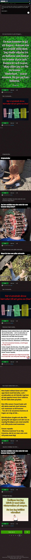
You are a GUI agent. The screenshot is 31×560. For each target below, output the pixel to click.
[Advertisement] (15, 23)
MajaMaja (12, 125)
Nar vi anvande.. (7, 289)
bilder (11, 3)
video (15, 3)
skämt (2, 3)
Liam (11, 92)
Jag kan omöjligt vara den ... (11, 447)
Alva (11, 285)
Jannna (12, 245)
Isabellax (12, 525)
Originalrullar (6, 154)
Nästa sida (11, 532)
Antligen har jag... (8, 495)
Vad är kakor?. (4, 11)
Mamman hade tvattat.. (9, 327)
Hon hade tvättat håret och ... (11, 385)
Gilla (5, 90)
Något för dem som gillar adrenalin (12, 249)
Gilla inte (12, 90)
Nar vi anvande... (7, 96)
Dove (11, 491)
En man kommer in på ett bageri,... (12, 34)
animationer (6, 3)
